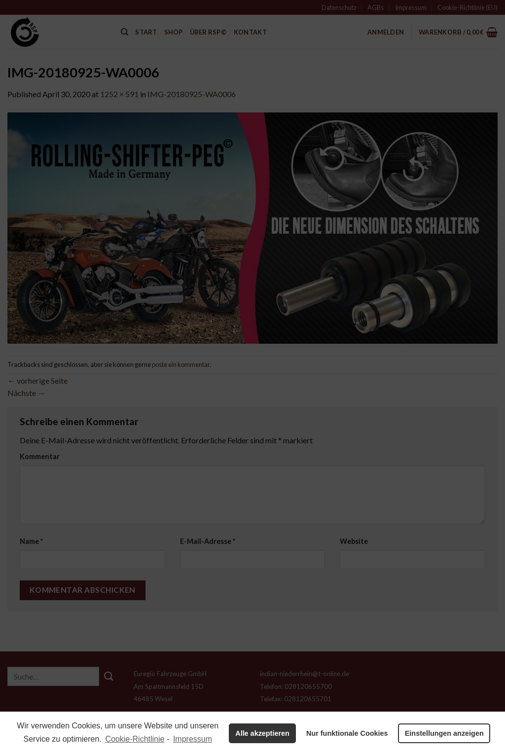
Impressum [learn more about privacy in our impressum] (192, 739)
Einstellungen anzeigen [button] (444, 733)
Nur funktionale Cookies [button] (347, 733)
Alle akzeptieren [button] (262, 733)
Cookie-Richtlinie (134, 739)
